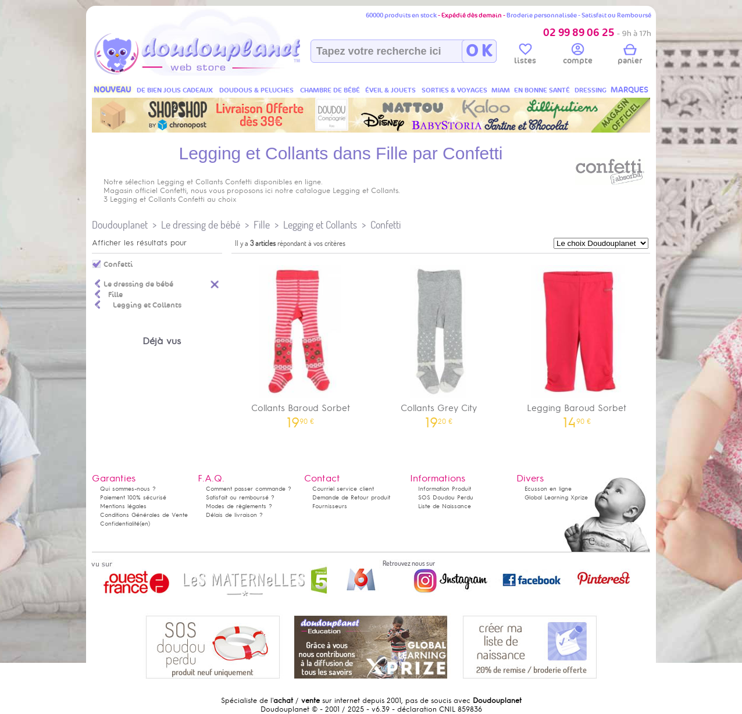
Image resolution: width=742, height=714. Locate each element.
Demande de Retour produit (351, 497)
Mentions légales (123, 506)
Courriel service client (343, 488)
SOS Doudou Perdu (445, 497)
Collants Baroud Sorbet (300, 342)
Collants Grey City (439, 342)
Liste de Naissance (444, 506)
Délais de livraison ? (234, 515)
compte (578, 56)
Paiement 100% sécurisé (133, 497)
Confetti (385, 224)
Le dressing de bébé (200, 224)
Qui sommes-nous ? (128, 488)
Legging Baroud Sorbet (577, 342)
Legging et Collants (320, 224)
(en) (145, 523)
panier (630, 56)
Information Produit (444, 488)
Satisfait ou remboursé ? (240, 497)
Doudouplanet (120, 224)
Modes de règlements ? (239, 506)
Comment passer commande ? (248, 488)
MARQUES (629, 90)
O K (479, 51)
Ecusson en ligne (548, 488)
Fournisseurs (329, 506)
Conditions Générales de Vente (144, 515)
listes (525, 56)
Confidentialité (120, 523)
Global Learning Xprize (556, 497)
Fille (262, 224)
